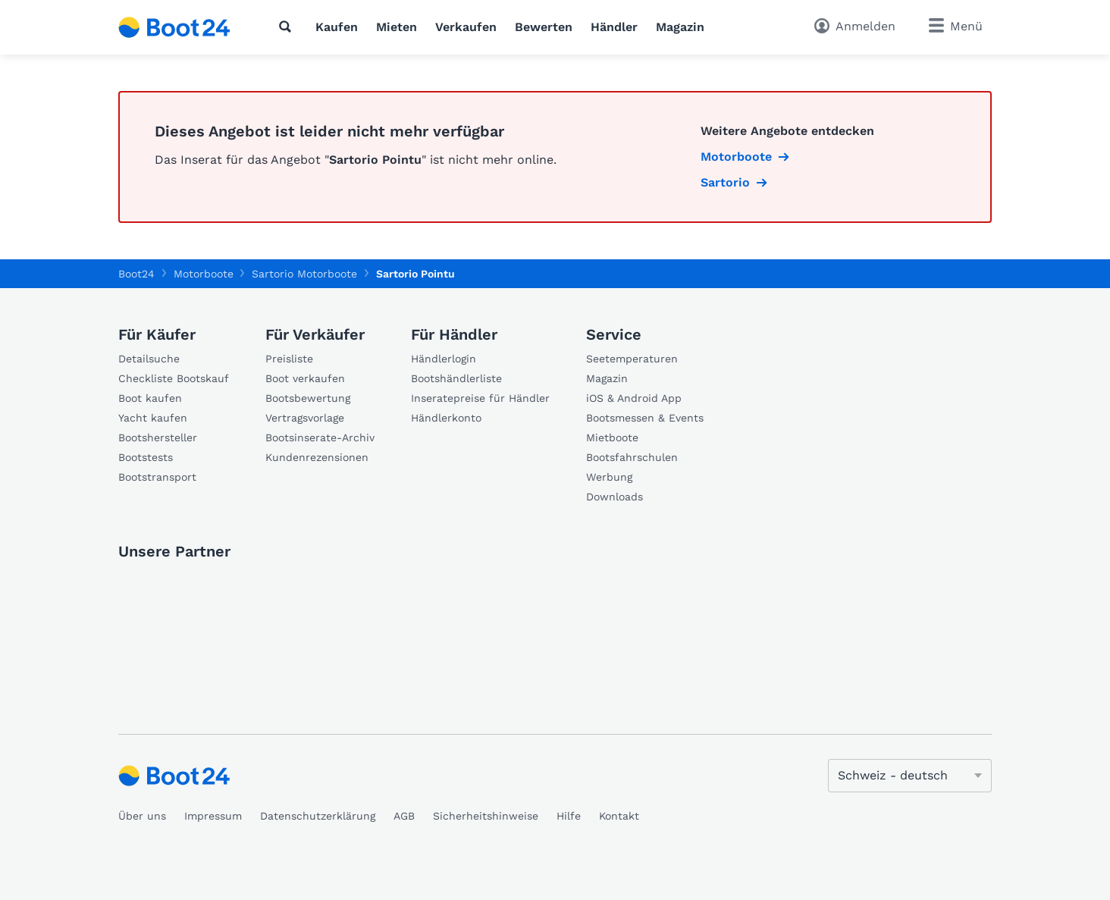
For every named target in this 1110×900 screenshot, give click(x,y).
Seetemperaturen (632, 359)
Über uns (142, 816)
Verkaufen (466, 27)
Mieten (396, 27)
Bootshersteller (157, 437)
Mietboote (612, 437)
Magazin (680, 27)
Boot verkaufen (305, 378)
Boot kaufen (150, 398)
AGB (404, 816)
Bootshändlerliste (456, 378)
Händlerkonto (446, 418)
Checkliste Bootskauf (173, 378)
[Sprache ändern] (910, 775)
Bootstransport (157, 477)
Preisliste (289, 359)
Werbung (609, 477)
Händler (614, 27)
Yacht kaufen (152, 418)
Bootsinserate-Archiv (320, 437)
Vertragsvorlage (304, 418)
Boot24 (136, 274)
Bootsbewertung (307, 398)
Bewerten (543, 27)
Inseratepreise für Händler (480, 398)
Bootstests (145, 457)
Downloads (614, 497)
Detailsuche (149, 359)
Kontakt (619, 816)
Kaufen (336, 27)
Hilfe (569, 816)
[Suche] (288, 26)
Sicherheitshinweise (485, 816)
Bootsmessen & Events (645, 418)
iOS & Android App (634, 398)
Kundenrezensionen (316, 457)
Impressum (213, 816)
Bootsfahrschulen (632, 457)
